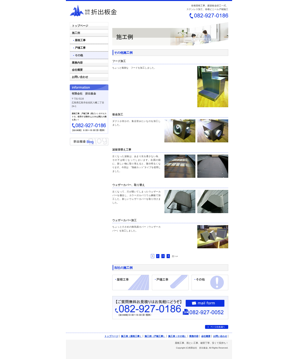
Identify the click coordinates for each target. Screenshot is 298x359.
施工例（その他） (177, 336)
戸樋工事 (80, 47)
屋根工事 (80, 40)
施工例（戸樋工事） (155, 336)
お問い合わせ (80, 76)
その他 (79, 55)
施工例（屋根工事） (131, 336)
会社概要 (77, 69)
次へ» (175, 256)
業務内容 (77, 62)
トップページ (80, 25)
